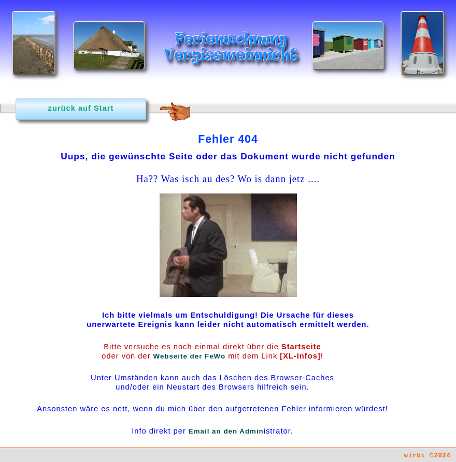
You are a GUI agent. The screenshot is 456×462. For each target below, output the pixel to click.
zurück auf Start (81, 108)
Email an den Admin (226, 431)
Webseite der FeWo (189, 356)
